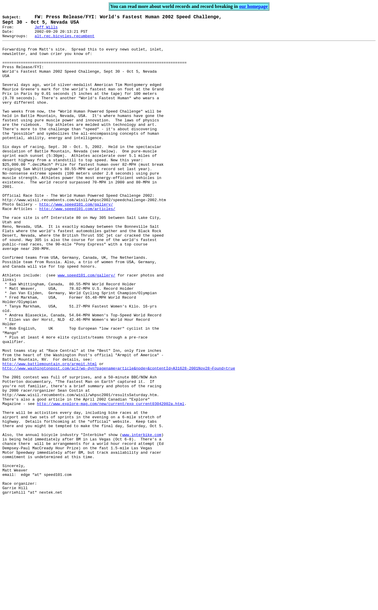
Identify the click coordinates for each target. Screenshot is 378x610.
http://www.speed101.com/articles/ (77, 247)
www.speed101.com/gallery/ (86, 327)
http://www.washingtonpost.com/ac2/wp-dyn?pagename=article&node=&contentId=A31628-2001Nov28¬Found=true (118, 438)
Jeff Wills (46, 30)
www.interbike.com (142, 518)
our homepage (253, 6)
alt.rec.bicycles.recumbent (64, 40)
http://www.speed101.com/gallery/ (76, 242)
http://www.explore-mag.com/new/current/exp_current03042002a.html (110, 481)
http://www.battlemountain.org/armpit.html (49, 433)
